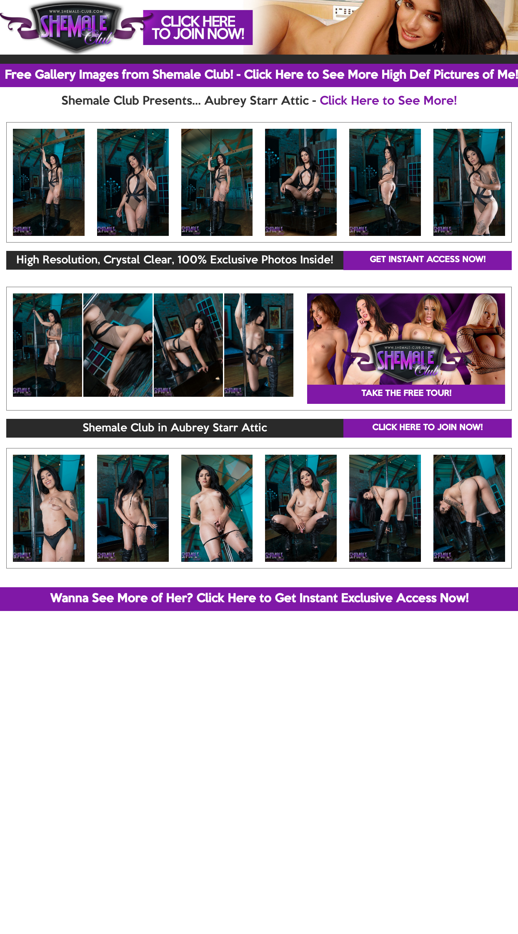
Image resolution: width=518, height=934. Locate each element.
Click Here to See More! (388, 101)
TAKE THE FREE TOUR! (406, 394)
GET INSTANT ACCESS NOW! (427, 260)
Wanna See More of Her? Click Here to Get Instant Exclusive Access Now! (259, 598)
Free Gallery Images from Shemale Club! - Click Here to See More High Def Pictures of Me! (261, 75)
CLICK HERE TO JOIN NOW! (427, 428)
